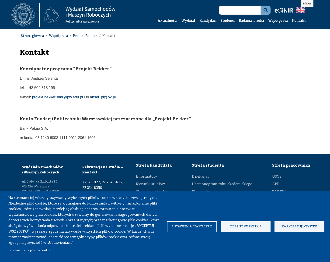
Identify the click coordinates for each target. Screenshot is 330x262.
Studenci (228, 21)
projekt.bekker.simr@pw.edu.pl (57, 97)
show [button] (307, 3)
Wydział (188, 21)
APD (276, 184)
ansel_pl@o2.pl (103, 97)
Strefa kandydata (154, 165)
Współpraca (278, 21)
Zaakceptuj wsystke (299, 226)
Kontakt (299, 21)
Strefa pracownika (291, 165)
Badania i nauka (251, 21)
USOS (276, 177)
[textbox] (25, 15)
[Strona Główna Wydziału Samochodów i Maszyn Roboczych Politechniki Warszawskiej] (80, 15)
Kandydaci (207, 21)
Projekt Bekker (85, 36)
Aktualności (167, 21)
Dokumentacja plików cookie (29, 250)
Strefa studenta (208, 165)
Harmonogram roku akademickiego (222, 184)
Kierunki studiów (150, 184)
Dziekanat (200, 177)
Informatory (146, 177)
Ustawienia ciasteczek (192, 226)
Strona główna (32, 36)
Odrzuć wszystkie (245, 226)
